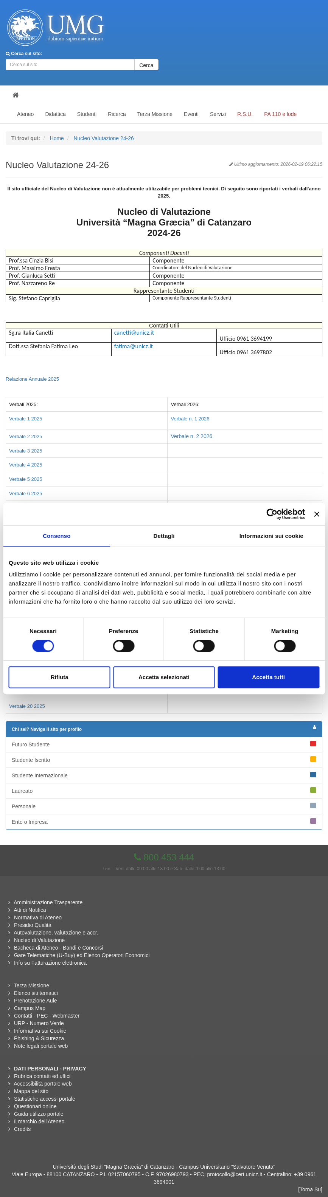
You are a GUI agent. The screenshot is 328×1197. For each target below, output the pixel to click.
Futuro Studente (164, 744)
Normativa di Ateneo (38, 917)
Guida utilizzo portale (39, 1114)
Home (57, 138)
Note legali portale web (41, 1046)
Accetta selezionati (164, 677)
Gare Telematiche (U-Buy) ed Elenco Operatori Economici (81, 955)
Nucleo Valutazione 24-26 (103, 138)
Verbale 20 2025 (27, 706)
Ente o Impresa (164, 821)
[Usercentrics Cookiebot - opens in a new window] (272, 514)
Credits (22, 1129)
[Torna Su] (310, 1189)
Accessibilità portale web (43, 1084)
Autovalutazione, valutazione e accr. (56, 933)
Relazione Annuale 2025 (32, 379)
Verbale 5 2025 (25, 479)
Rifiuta (59, 677)
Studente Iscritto (164, 759)
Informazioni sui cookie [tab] (271, 536)
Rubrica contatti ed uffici (42, 1076)
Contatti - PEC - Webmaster (46, 1016)
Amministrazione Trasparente (48, 902)
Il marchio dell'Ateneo (39, 1121)
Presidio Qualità (32, 925)
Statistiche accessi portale (44, 1099)
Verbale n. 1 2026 (190, 419)
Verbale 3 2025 (25, 451)
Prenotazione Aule (35, 1001)
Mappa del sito (31, 1091)
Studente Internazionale (164, 775)
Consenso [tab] (56, 536)
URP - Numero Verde (39, 1023)
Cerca (146, 65)
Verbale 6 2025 (25, 493)
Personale (164, 806)
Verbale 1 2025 (25, 419)
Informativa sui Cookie (40, 1031)
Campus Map (29, 1008)
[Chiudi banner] (316, 514)
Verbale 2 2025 (25, 436)
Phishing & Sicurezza (39, 1038)
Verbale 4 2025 (25, 465)
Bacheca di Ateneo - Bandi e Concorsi (58, 948)
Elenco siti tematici (36, 993)
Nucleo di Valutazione (39, 940)
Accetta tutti (268, 677)
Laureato (164, 790)
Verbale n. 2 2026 (191, 436)
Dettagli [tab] (164, 536)
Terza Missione (31, 985)
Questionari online (35, 1106)
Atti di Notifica (30, 910)
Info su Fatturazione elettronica (50, 963)
